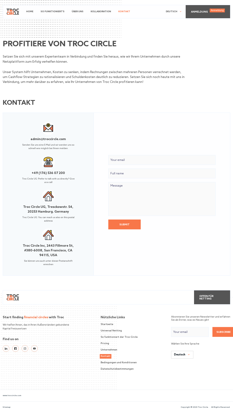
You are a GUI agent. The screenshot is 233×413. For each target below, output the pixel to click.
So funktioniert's (52, 11)
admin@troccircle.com (48, 139)
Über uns (77, 11)
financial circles (36, 317)
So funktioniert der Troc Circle (119, 337)
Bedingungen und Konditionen (119, 362)
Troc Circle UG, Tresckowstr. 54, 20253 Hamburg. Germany (48, 209)
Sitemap (7, 407)
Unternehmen (109, 350)
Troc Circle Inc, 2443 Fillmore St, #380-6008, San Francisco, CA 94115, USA (48, 250)
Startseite (107, 324)
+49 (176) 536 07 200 (48, 173)
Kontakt (124, 11)
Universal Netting (111, 330)
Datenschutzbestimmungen (117, 369)
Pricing (105, 343)
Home (29, 11)
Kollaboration (101, 11)
